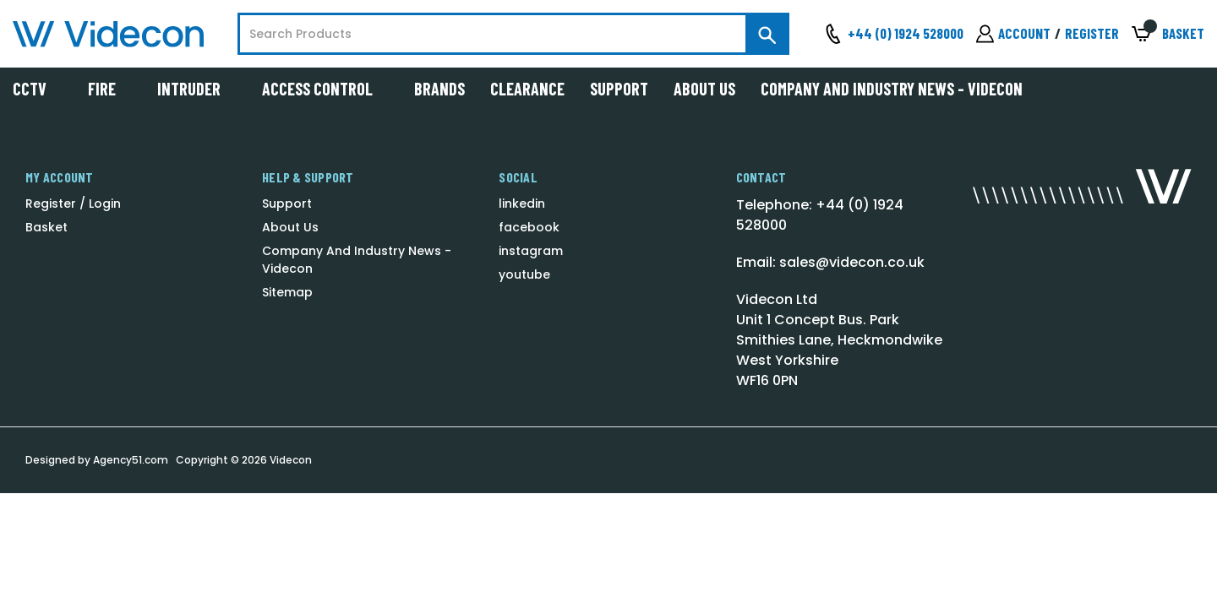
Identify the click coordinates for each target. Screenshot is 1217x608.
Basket (46, 227)
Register (1092, 32)
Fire (110, 89)
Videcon (291, 460)
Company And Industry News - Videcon (892, 89)
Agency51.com (130, 460)
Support (619, 89)
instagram (531, 250)
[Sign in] (1013, 34)
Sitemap (287, 292)
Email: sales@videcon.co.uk (830, 262)
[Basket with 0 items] (1168, 34)
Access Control (325, 89)
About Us (704, 89)
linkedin (522, 203)
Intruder (197, 89)
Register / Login (73, 203)
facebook (529, 227)
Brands (439, 89)
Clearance (527, 89)
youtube (524, 274)
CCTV (38, 89)
